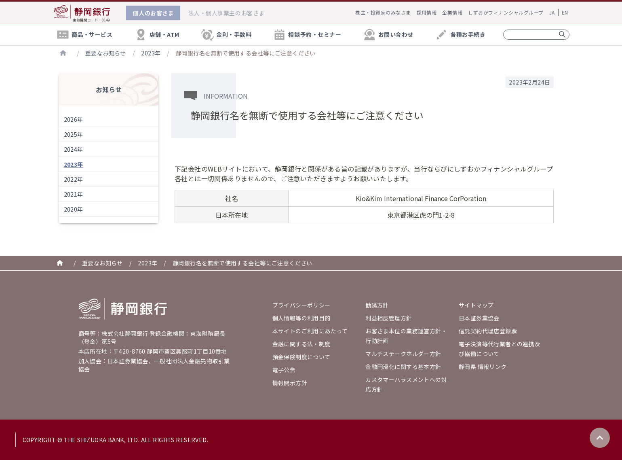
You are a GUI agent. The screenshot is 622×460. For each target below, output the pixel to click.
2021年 (73, 194)
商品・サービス (84, 35)
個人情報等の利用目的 (301, 318)
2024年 (73, 149)
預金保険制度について (301, 357)
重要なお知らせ (105, 53)
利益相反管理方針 (388, 318)
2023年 (150, 53)
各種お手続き (459, 35)
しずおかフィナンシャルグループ (505, 12)
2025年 (73, 134)
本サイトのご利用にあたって (310, 331)
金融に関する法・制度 (301, 344)
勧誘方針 (377, 305)
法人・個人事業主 (226, 13)
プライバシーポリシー (301, 305)
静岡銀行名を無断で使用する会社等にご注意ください (246, 53)
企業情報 (452, 12)
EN (565, 12)
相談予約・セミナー (306, 35)
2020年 (73, 209)
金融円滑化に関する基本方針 (403, 366)
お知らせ (109, 89)
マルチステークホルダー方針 (403, 354)
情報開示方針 (290, 383)
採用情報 (427, 12)
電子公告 (284, 370)
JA (552, 12)
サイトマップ (476, 305)
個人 (153, 13)
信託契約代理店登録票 (488, 331)
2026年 (73, 119)
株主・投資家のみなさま (383, 12)
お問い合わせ (388, 35)
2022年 (73, 179)
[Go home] (122, 309)
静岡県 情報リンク (483, 366)
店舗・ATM (156, 35)
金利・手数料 (225, 35)
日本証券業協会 (479, 318)
